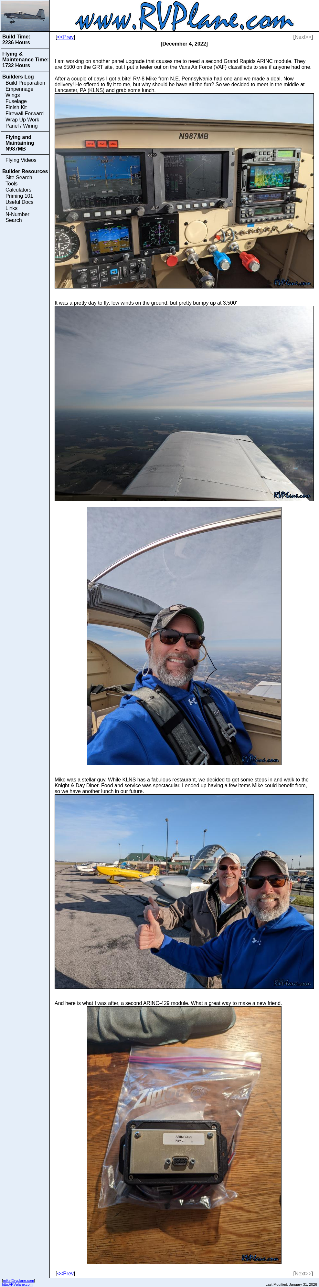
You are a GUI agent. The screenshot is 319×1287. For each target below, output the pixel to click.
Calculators (18, 190)
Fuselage (16, 101)
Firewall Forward (24, 113)
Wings (12, 95)
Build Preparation (25, 83)
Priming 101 (19, 196)
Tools (11, 183)
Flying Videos (21, 160)
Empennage (19, 89)
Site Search (18, 177)
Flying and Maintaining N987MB (19, 143)
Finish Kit (16, 107)
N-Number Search (17, 217)
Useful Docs (19, 202)
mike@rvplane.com (18, 1280)
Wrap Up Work (22, 119)
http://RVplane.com (17, 1284)
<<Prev (65, 37)
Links (11, 208)
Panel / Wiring (21, 126)
